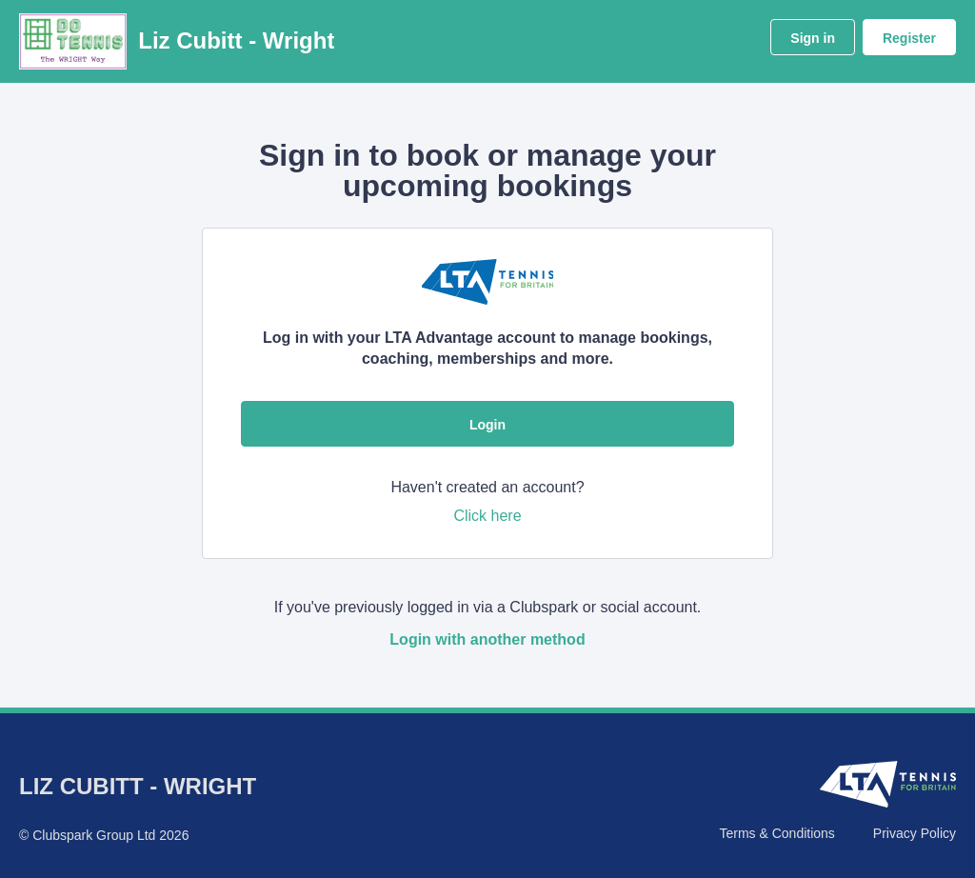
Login (487, 424)
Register (909, 38)
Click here (487, 516)
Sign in (812, 38)
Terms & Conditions (776, 833)
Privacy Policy (914, 833)
